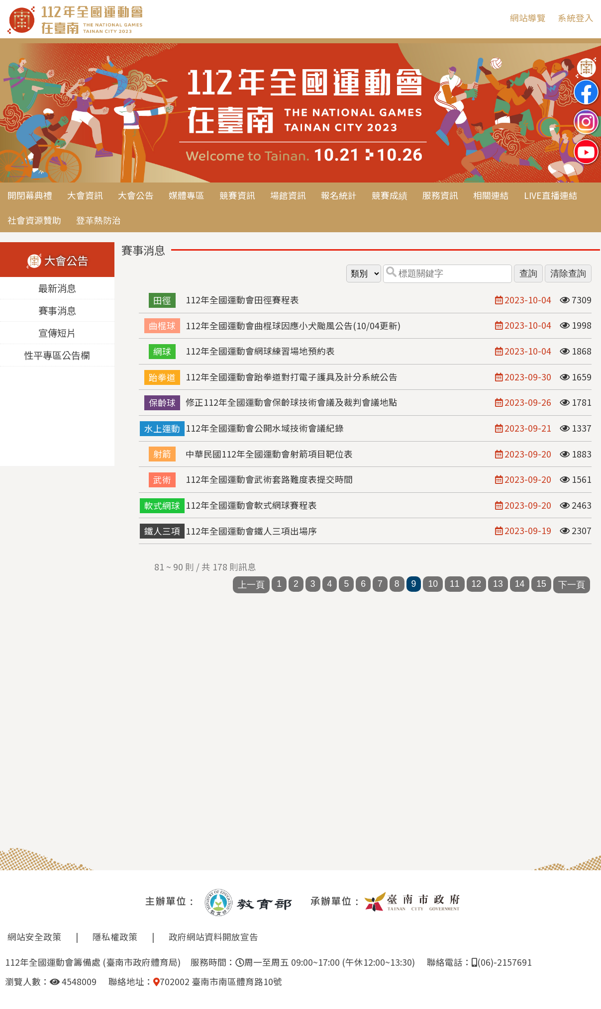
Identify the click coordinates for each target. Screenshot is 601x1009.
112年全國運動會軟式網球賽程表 (251, 505)
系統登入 (576, 17)
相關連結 (491, 195)
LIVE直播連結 (551, 195)
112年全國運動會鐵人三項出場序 (251, 531)
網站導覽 (528, 17)
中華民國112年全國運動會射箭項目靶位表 (269, 454)
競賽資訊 (237, 195)
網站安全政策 (34, 936)
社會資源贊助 (34, 220)
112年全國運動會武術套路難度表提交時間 (269, 479)
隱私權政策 (115, 936)
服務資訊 (440, 195)
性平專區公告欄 (57, 356)
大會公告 (136, 195)
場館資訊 (288, 195)
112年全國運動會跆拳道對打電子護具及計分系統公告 (292, 376)
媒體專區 (186, 195)
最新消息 (57, 288)
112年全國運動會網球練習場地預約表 (260, 351)
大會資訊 (85, 195)
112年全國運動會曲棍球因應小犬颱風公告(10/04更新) (293, 325)
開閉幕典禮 (29, 195)
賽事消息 (57, 311)
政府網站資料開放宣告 (213, 936)
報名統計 (339, 195)
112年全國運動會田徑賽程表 (242, 299)
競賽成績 (389, 195)
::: (495, 17)
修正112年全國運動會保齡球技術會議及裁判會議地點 (292, 402)
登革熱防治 (98, 220)
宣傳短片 (57, 333)
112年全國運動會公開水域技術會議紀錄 (265, 428)
